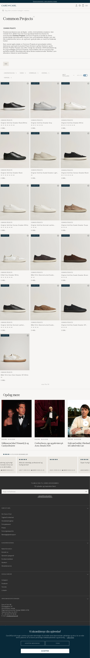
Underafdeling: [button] (10, 73)
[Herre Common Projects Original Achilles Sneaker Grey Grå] (45, 100)
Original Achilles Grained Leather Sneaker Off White (42, 225)
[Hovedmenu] (86, 5)
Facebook (4, 583)
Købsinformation (7, 549)
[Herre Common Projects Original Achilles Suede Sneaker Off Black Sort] (75, 302)
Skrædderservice (7, 566)
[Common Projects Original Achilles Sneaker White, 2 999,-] (75, 105)
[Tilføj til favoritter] (27, 84)
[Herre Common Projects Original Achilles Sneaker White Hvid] (75, 100)
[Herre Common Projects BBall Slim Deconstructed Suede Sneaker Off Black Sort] (45, 252)
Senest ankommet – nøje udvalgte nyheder (45, 1)
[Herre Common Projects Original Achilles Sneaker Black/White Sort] (14, 100)
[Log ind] (76, 5)
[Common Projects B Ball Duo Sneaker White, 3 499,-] (14, 257)
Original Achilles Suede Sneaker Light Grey (44, 173)
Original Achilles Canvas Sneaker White (14, 225)
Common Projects (6, 120)
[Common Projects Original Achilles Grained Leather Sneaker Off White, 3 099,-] (45, 207)
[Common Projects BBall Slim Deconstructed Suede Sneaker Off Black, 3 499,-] (45, 257)
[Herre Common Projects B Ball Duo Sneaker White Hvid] (14, 252)
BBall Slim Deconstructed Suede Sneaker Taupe (42, 325)
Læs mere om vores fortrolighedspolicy (45, 496)
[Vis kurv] (83, 5)
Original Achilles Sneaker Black (11, 173)
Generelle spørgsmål (8, 555)
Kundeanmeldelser (7, 559)
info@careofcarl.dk (12, 616)
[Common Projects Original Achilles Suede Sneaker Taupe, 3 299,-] (75, 207)
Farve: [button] (23, 73)
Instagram (5, 580)
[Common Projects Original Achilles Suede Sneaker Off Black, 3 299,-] (75, 307)
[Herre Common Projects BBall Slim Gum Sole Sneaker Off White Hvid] (14, 352)
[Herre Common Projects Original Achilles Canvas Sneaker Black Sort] (75, 149)
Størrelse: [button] (33, 73)
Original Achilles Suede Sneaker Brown (74, 275)
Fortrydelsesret (6, 524)
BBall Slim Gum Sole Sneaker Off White (14, 375)
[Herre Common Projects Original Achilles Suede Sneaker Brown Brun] (75, 252)
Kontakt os (5, 552)
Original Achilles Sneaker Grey (41, 123)
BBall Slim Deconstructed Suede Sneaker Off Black (42, 275)
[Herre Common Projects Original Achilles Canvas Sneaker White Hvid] (14, 202)
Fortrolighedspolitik (8, 531)
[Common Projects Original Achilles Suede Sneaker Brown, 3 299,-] (75, 257)
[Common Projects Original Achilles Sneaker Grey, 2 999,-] (45, 105)
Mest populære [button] (68, 75)
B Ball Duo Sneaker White (10, 275)
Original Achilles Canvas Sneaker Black (75, 173)
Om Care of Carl (7, 514)
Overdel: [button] (46, 73)
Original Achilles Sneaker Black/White (14, 123)
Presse (4, 528)
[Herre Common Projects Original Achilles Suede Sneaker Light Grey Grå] (45, 149)
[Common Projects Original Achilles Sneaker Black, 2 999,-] (14, 155)
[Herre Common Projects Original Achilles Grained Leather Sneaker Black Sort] (14, 302)
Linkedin (4, 590)
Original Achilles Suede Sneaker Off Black (73, 325)
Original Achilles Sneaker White (72, 123)
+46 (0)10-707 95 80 (10, 614)
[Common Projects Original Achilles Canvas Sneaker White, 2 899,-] (14, 207)
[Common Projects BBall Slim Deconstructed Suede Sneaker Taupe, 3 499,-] (45, 307)
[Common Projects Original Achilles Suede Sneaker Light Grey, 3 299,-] (45, 155)
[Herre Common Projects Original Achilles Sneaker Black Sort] (14, 149)
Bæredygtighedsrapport (9, 534)
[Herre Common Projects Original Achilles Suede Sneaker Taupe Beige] (75, 202)
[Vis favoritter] (80, 5)
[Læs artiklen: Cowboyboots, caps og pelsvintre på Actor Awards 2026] (50, 423)
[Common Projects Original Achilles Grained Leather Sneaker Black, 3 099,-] (14, 307)
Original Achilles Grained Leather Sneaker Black (12, 325)
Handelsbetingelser (7, 521)
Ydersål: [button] (8, 77)
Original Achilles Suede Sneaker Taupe (74, 225)
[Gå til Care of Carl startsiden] (9, 5)
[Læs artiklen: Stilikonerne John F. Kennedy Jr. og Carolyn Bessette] (17, 423)
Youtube (4, 587)
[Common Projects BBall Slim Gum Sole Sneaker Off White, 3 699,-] (14, 357)
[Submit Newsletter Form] (86, 492)
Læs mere (70, 637)
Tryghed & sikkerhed (8, 517)
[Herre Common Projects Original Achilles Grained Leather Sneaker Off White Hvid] (45, 202)
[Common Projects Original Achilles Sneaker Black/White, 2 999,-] (14, 105)
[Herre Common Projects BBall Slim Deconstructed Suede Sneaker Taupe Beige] (45, 302)
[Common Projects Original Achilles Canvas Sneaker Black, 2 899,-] (75, 155)
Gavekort (4, 562)
